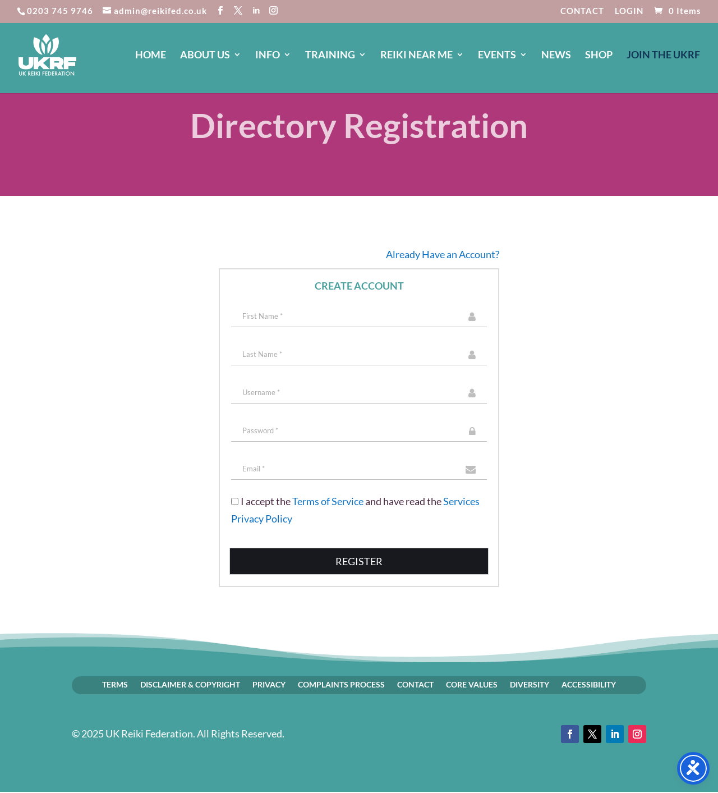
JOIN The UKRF (663, 56)
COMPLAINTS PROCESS (341, 684)
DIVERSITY (529, 684)
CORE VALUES (472, 684)
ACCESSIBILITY (588, 684)
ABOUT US (205, 56)
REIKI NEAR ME (416, 56)
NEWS (556, 56)
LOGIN (629, 11)
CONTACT (582, 11)
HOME (150, 56)
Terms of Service (327, 501)
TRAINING (330, 56)
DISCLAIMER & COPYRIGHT (190, 684)
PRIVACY (269, 684)
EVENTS (497, 56)
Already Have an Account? (442, 254)
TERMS (115, 684)
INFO (267, 56)
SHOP (599, 56)
